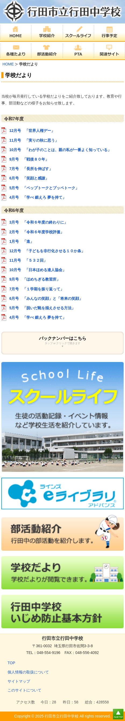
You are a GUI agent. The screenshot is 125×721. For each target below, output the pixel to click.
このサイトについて (24, 690)
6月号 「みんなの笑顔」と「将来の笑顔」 (46, 298)
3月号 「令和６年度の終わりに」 (38, 222)
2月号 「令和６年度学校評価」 (36, 232)
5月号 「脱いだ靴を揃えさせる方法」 (42, 308)
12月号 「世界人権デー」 (32, 130)
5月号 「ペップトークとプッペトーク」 (44, 188)
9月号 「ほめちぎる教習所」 (34, 279)
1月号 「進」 (21, 241)
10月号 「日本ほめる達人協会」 (37, 270)
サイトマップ (19, 681)
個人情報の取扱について (28, 672)
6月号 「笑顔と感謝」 (29, 178)
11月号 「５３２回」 (28, 260)
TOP (11, 663)
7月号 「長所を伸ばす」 (31, 169)
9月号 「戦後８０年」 (29, 159)
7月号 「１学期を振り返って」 (36, 289)
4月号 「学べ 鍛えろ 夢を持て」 (37, 197)
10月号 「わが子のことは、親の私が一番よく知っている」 (60, 150)
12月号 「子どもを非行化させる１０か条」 (47, 251)
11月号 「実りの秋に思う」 (34, 140)
